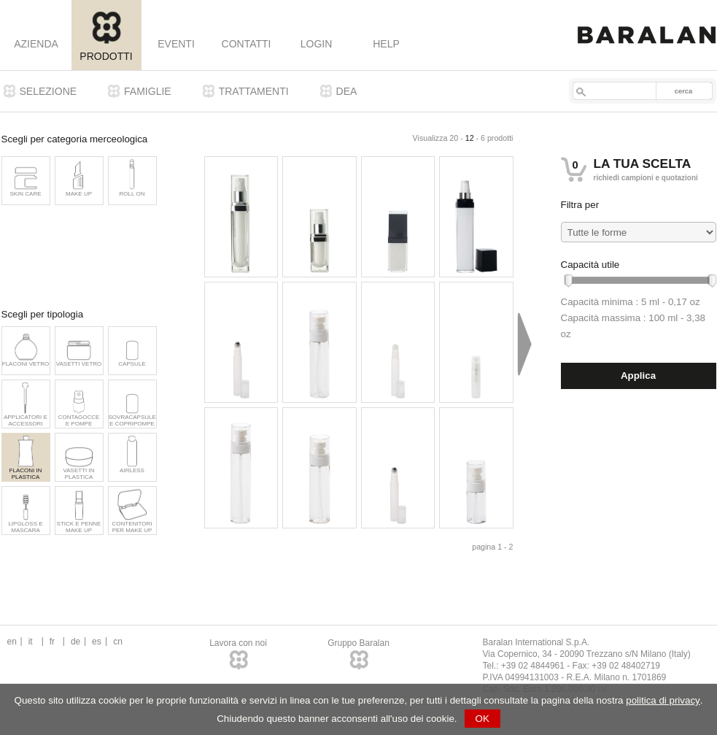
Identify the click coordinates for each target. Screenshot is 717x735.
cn (118, 641)
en (12, 641)
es (96, 641)
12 (469, 138)
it (30, 641)
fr (52, 641)
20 (453, 138)
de (75, 641)
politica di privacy (662, 700)
